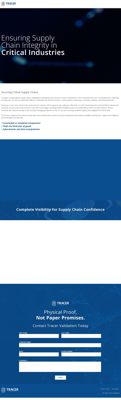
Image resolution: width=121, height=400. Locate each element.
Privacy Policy (105, 389)
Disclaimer (115, 389)
